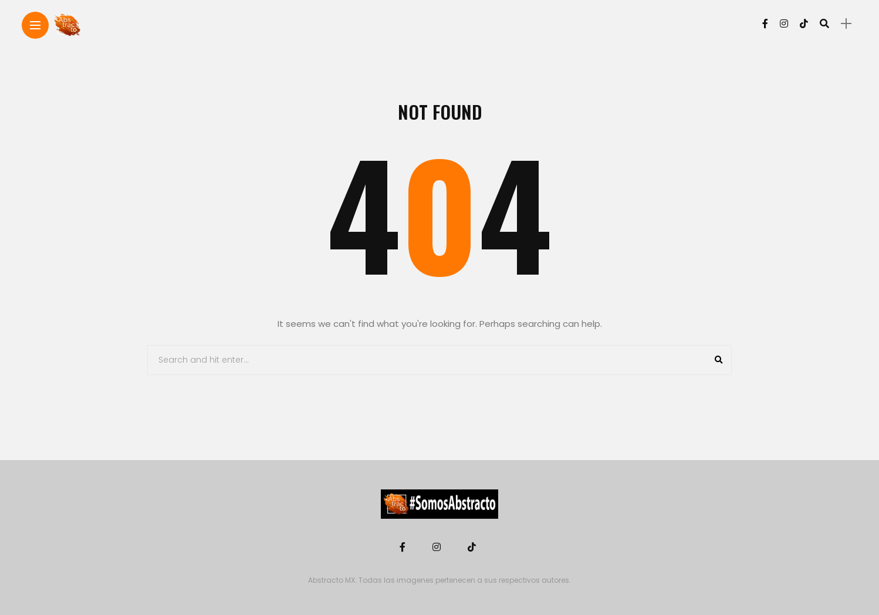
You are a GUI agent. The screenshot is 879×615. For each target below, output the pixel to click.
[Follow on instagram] (784, 24)
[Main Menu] (35, 25)
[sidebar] (846, 24)
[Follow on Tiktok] (804, 24)
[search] (824, 23)
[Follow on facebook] (765, 24)
